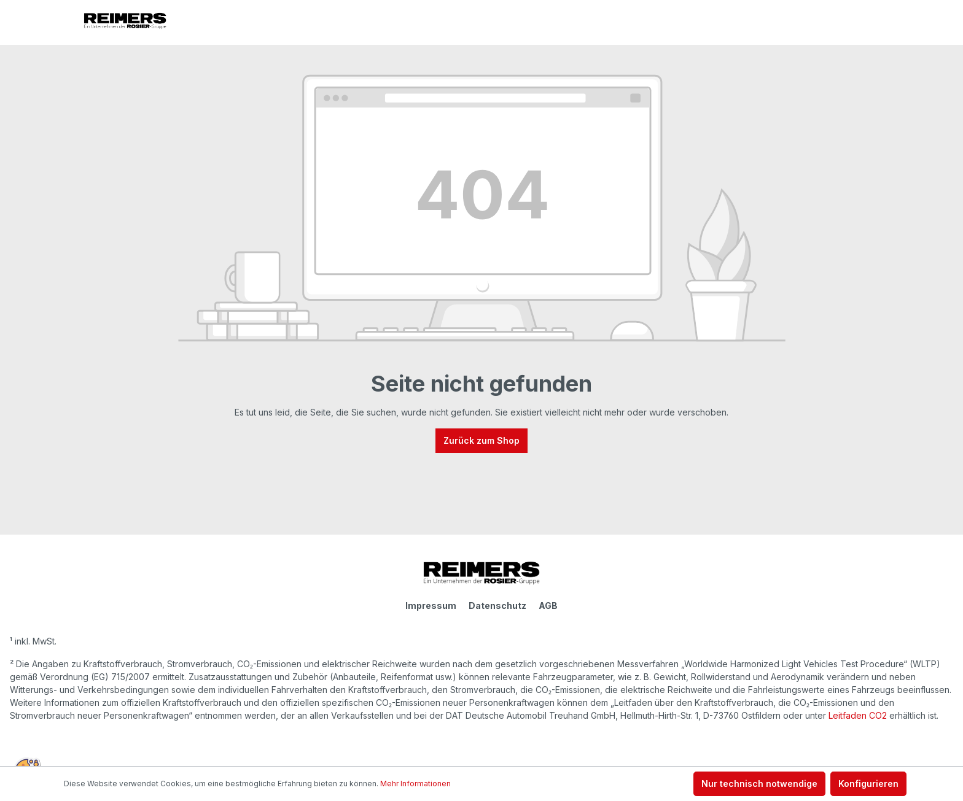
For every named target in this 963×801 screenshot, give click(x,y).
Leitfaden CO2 (857, 715)
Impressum (430, 605)
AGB (548, 605)
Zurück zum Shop (481, 440)
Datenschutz (497, 605)
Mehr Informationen (415, 783)
